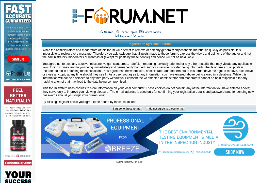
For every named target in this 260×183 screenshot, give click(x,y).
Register (123, 36)
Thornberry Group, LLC (133, 162)
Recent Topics (128, 32)
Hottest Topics (152, 32)
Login (138, 36)
